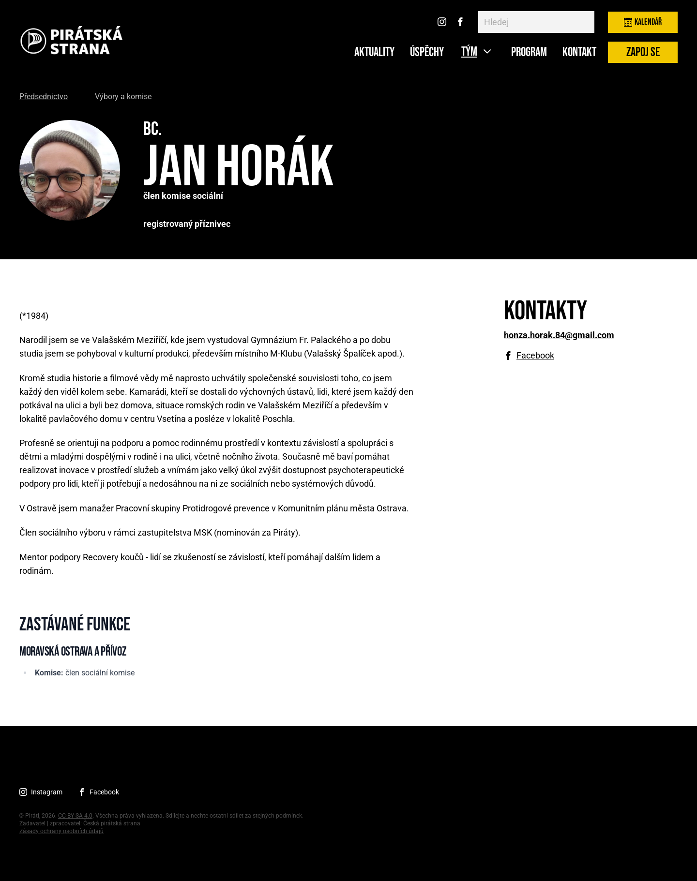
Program (529, 52)
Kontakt (579, 52)
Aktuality (374, 52)
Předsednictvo (43, 97)
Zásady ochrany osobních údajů (61, 831)
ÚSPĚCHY (427, 52)
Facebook (535, 355)
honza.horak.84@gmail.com (559, 335)
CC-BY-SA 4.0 (75, 815)
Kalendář (643, 22)
